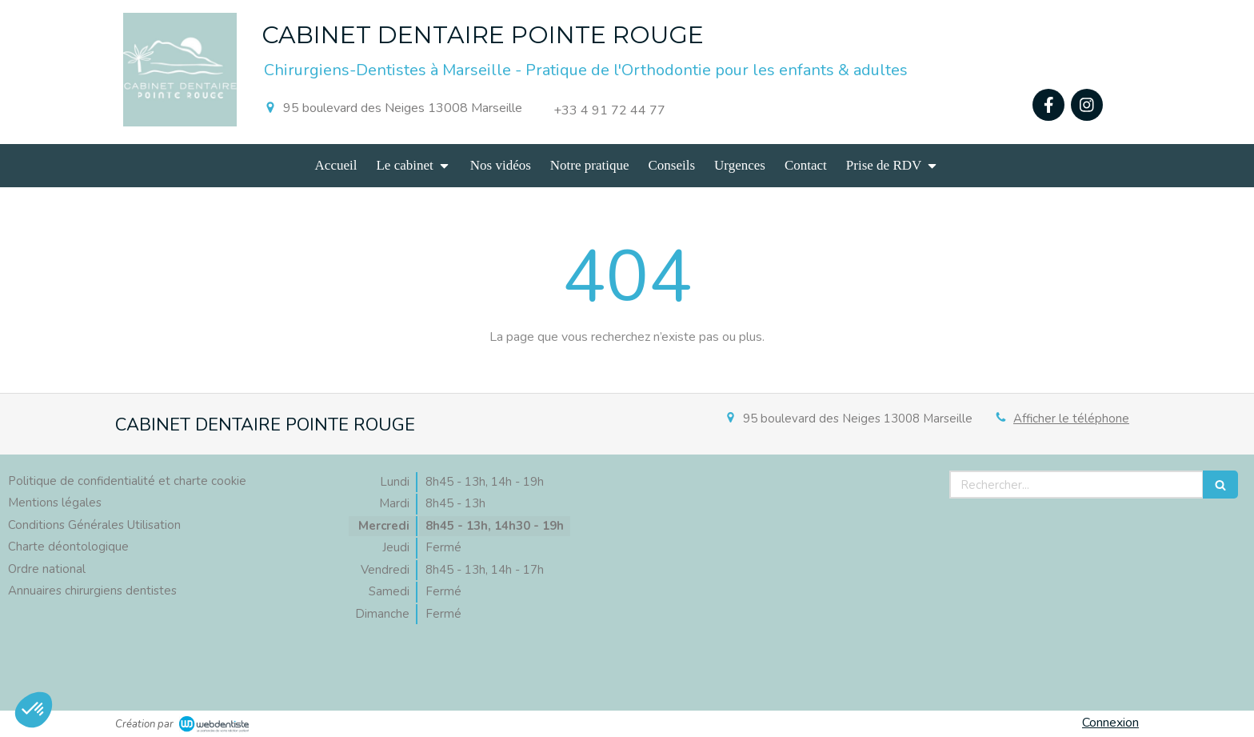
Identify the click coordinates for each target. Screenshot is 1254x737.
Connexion (1110, 722)
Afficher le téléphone (1071, 419)
